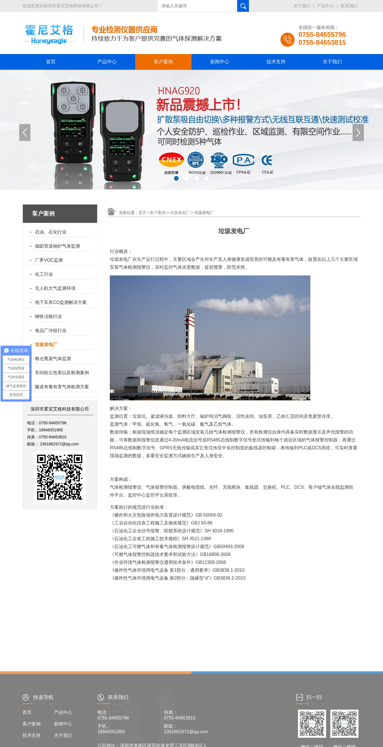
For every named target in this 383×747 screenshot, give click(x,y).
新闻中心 (219, 61)
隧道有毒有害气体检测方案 (62, 386)
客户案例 (163, 61)
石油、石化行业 (50, 232)
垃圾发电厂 (46, 344)
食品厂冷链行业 (50, 330)
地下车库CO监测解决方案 (61, 302)
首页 (50, 61)
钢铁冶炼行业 (48, 316)
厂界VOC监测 (49, 260)
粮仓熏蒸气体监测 (53, 358)
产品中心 (325, 5)
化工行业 (44, 274)
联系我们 (349, 5)
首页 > (144, 217)
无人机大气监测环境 (55, 288)
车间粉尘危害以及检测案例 (62, 372)
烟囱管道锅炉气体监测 (57, 246)
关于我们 (301, 5)
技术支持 (276, 61)
